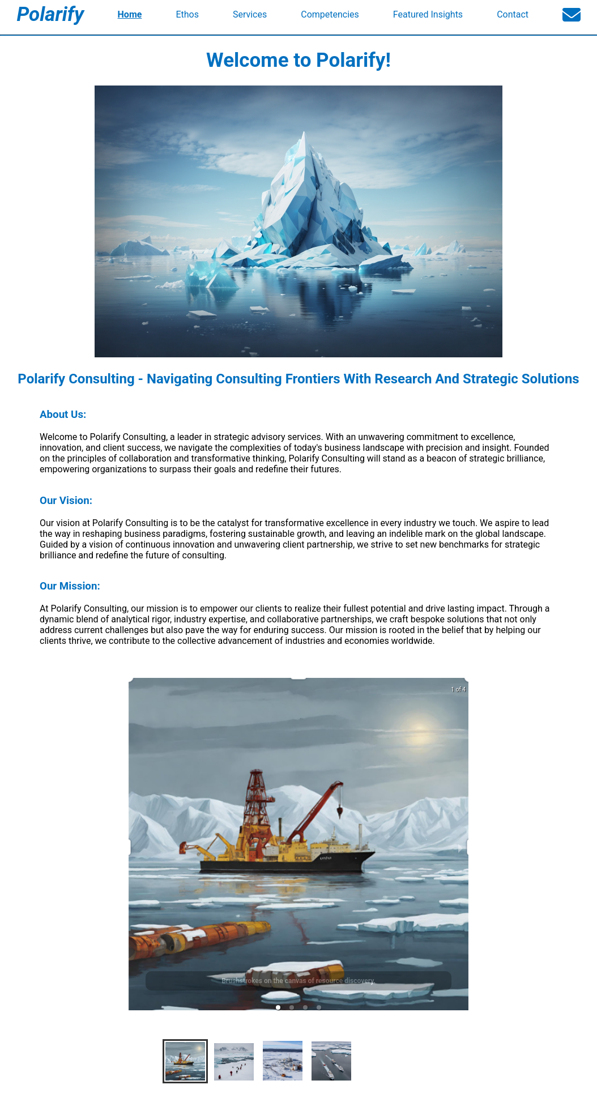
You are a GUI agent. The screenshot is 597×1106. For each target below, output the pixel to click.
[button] (278, 1007)
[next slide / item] (460, 848)
